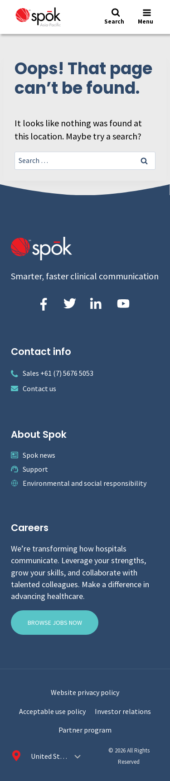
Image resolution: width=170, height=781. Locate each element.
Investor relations (123, 711)
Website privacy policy (85, 692)
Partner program (85, 729)
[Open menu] (146, 17)
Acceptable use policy (52, 711)
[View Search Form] (115, 17)
